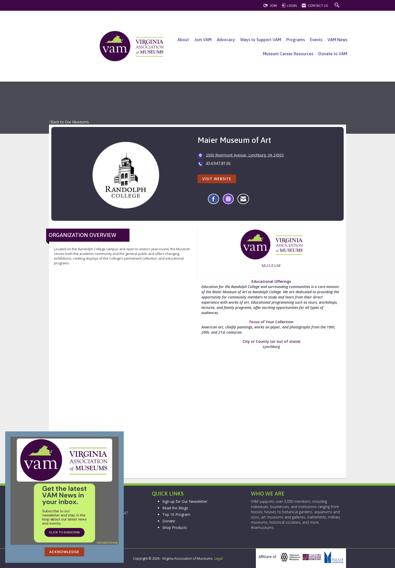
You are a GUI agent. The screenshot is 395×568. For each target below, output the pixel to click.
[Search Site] (337, 5)
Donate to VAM (332, 53)
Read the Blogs (175, 507)
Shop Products (174, 527)
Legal (218, 558)
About (183, 39)
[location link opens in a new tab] (245, 155)
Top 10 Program (176, 514)
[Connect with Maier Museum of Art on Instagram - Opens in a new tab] (228, 199)
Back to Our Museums (69, 121)
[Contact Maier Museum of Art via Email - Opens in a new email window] (243, 199)
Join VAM (203, 39)
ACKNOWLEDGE (64, 551)
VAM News (337, 39)
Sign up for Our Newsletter (184, 501)
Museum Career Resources (288, 53)
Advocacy (226, 39)
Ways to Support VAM (260, 39)
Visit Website (216, 178)
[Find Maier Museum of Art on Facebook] (213, 199)
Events (316, 39)
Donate (168, 520)
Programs (295, 39)
